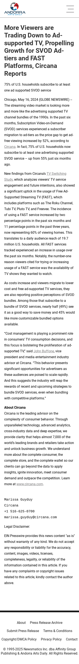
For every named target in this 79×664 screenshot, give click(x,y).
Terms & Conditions (57, 631)
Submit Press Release (23, 631)
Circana (10, 147)
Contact (72, 639)
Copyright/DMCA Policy (19, 639)
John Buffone (43, 351)
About (21, 623)
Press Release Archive (46, 623)
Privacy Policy (51, 639)
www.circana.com (29, 484)
